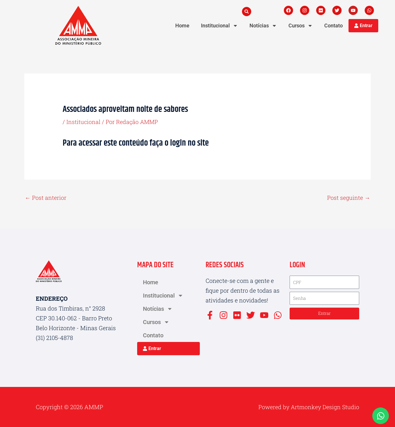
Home (182, 25)
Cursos (300, 25)
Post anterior (45, 198)
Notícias (263, 25)
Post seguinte (348, 198)
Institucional (219, 25)
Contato (333, 25)
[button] (246, 11)
